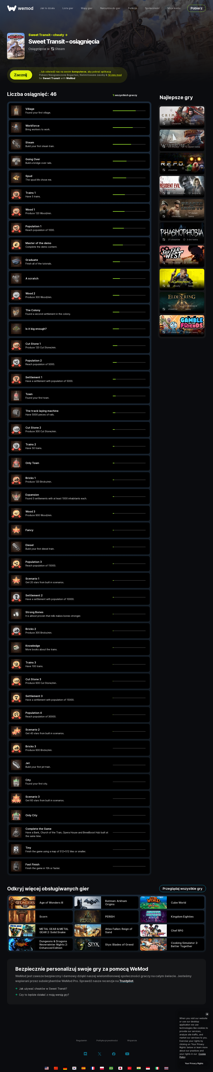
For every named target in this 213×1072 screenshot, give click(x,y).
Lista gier (67, 8)
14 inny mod (115, 75)
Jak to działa (47, 8)
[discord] (85, 1054)
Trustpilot (126, 981)
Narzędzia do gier (110, 8)
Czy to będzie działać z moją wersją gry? (44, 994)
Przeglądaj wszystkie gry (182, 889)
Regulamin (81, 1040)
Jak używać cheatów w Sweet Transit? (43, 988)
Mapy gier (86, 8)
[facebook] (114, 1054)
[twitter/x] (99, 1054)
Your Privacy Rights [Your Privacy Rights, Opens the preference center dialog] (194, 1063)
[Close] (207, 1014)
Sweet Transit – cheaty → (48, 35)
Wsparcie (132, 1040)
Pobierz (196, 8)
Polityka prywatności (107, 1040)
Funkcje (132, 8)
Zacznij (20, 75)
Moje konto (173, 8)
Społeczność (152, 8)
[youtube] (127, 1054)
